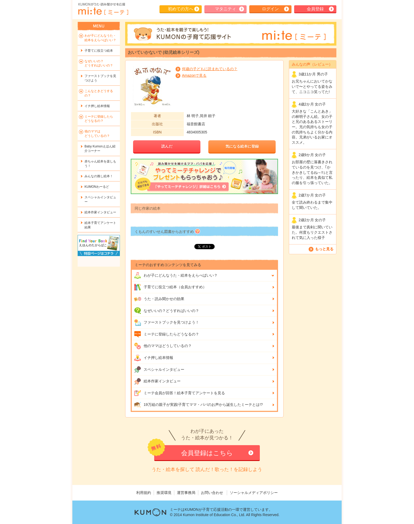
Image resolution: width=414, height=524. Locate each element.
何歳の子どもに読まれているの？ (209, 69)
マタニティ (225, 9)
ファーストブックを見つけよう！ (166, 322)
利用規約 (143, 493)
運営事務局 (186, 493)
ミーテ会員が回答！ (179, 393)
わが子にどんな (176, 275)
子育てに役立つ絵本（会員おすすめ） (170, 287)
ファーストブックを (100, 78)
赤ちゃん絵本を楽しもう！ (100, 164)
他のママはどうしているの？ (163, 346)
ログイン (270, 9)
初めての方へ (180, 9)
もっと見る (324, 249)
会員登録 (315, 9)
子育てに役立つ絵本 (98, 50)
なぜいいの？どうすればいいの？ (166, 310)
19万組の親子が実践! (198, 404)
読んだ (166, 146)
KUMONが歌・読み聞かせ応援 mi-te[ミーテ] (103, 9)
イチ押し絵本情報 (153, 358)
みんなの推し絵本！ (98, 176)
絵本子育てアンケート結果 (100, 225)
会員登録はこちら (207, 452)
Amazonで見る (194, 75)
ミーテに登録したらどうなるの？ (166, 334)
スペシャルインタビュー (159, 369)
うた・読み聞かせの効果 (159, 299)
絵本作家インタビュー (157, 381)
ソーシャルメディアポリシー (254, 493)
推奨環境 (164, 493)
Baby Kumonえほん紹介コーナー (99, 149)
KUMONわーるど (96, 187)
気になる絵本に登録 (242, 146)
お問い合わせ (212, 493)
